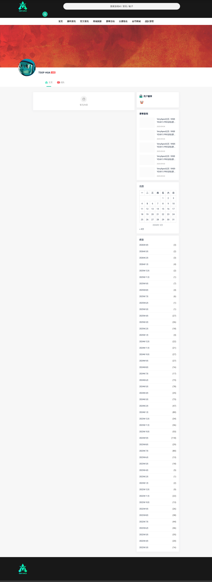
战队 (61, 77)
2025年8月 (143, 285)
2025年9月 (143, 278)
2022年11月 (144, 491)
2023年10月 (144, 426)
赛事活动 (110, 16)
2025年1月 (143, 330)
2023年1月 (143, 478)
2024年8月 (143, 362)
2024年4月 (143, 388)
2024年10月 (144, 349)
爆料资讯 (71, 16)
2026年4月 (143, 240)
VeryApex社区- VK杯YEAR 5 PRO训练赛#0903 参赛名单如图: (166, 153)
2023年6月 (143, 452)
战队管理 (149, 16)
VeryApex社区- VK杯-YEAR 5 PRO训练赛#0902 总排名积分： (166, 165)
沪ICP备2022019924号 (53, 579)
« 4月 (141, 224)
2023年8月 (143, 439)
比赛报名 (123, 16)
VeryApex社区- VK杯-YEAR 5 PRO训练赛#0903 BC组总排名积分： (166, 140)
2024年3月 (143, 394)
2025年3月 (143, 317)
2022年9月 (143, 503)
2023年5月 (143, 458)
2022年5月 (143, 529)
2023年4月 (143, 465)
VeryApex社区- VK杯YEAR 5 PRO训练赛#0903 (166, 128)
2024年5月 (143, 381)
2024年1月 (143, 407)
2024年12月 (144, 336)
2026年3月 (143, 246)
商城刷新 (97, 16)
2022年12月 (144, 484)
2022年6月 (143, 523)
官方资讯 (84, 16)
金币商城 (136, 16)
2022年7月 (143, 516)
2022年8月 (143, 510)
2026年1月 (143, 259)
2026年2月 (143, 252)
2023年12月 (144, 413)
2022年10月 (144, 497)
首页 (60, 16)
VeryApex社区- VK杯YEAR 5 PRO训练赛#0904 (166, 115)
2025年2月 (143, 323)
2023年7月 (143, 445)
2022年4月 (143, 536)
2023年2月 (143, 471)
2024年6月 (143, 375)
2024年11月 (144, 343)
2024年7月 (143, 368)
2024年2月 (143, 401)
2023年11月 (144, 420)
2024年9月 (143, 355)
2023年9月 (143, 433)
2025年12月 (144, 265)
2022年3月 (143, 542)
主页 (49, 77)
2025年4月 (143, 310)
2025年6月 (143, 298)
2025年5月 (143, 304)
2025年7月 (143, 291)
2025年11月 (144, 272)
